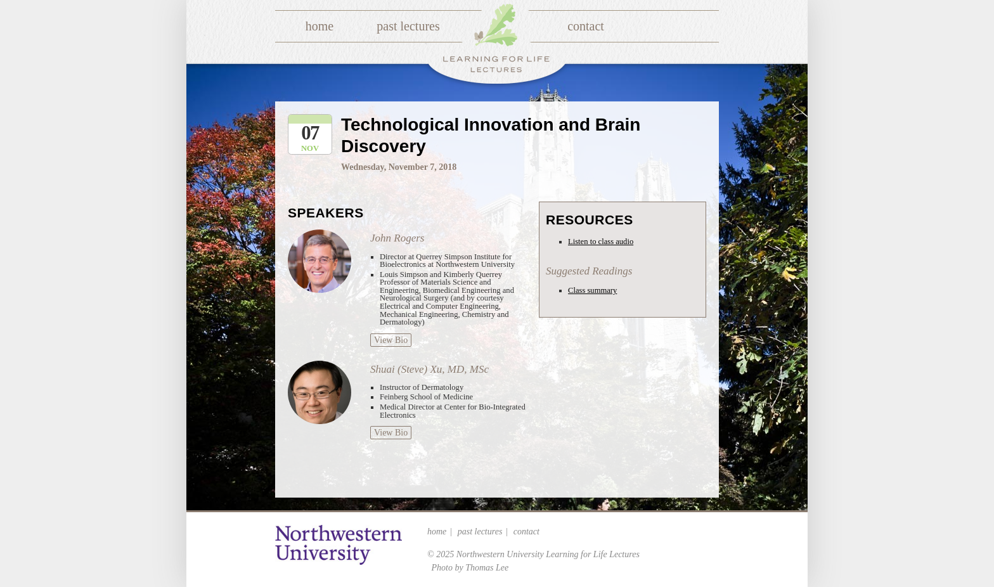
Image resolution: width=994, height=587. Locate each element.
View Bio (391, 340)
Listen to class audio (600, 241)
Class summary (592, 290)
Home (319, 26)
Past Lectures (408, 26)
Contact (585, 26)
